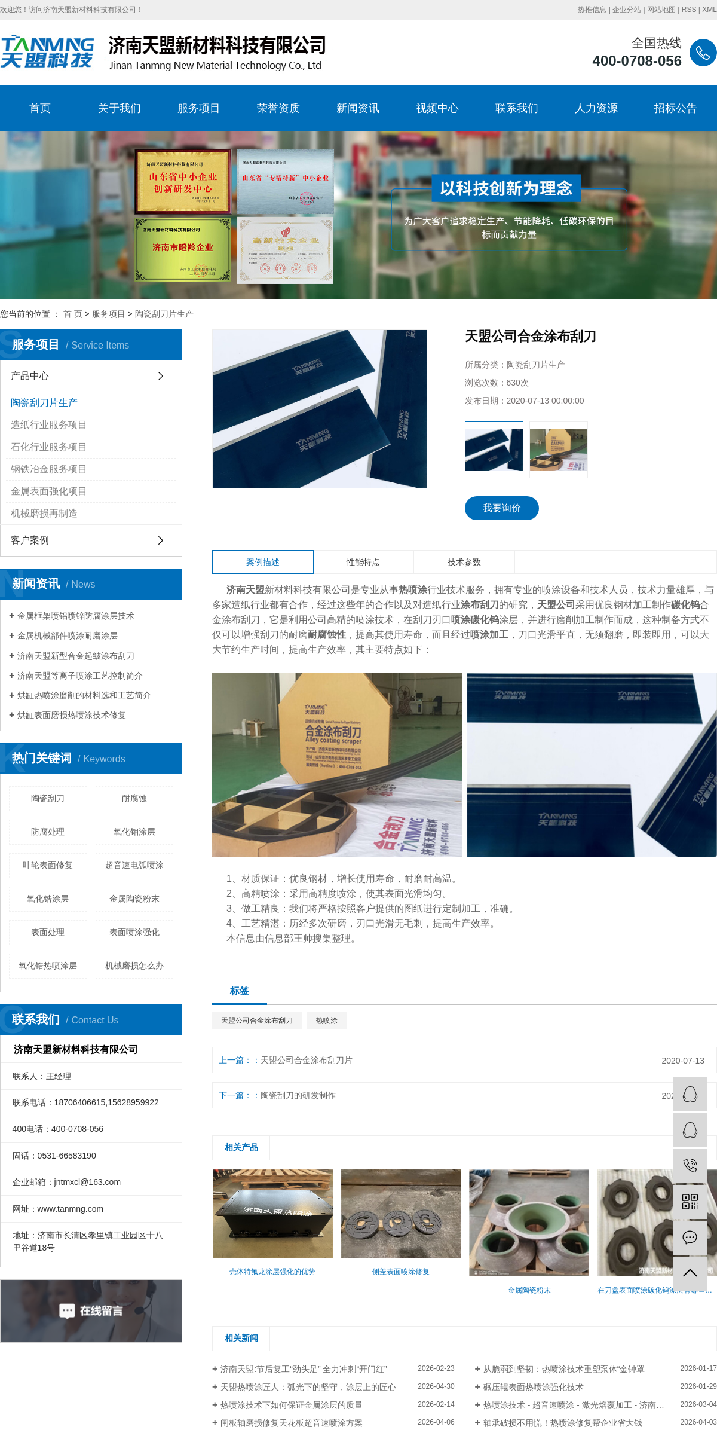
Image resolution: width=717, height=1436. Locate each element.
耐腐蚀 (134, 798)
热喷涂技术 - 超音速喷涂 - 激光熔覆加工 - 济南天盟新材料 (590, 1405)
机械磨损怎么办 (134, 965)
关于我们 (119, 108)
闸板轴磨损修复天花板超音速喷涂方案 (291, 1423)
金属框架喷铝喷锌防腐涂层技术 (75, 616)
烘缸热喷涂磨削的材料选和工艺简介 (84, 695)
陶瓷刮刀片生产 (164, 314)
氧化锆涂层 (48, 898)
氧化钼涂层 (134, 831)
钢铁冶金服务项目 (49, 469)
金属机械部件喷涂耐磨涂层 (67, 635)
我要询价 (502, 508)
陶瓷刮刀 (48, 798)
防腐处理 (48, 831)
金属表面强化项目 (49, 491)
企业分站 (626, 9)
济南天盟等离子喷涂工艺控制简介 (80, 675)
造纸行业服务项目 (49, 425)
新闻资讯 (357, 108)
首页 (40, 108)
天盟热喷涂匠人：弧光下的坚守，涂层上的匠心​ (308, 1387)
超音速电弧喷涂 (134, 865)
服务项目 (198, 108)
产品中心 (30, 376)
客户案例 (30, 540)
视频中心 (437, 108)
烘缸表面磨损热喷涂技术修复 (71, 715)
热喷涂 (327, 1020)
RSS (689, 9)
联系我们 (516, 108)
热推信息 (592, 9)
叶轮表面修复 (48, 865)
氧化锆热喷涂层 (48, 965)
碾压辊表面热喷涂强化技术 (533, 1387)
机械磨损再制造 (44, 513)
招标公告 (675, 108)
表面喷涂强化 (134, 932)
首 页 (72, 314)
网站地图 (661, 9)
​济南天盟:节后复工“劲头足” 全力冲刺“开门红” (303, 1369)
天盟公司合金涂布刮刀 (257, 1020)
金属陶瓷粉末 (134, 898)
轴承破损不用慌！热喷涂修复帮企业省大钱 (562, 1423)
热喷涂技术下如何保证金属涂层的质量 (291, 1405)
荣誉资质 (278, 108)
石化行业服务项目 (49, 447)
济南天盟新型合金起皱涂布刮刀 (75, 656)
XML (709, 9)
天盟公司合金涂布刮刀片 (307, 1060)
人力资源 (596, 108)
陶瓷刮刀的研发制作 (298, 1095)
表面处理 (48, 932)
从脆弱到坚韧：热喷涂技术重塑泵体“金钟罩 (564, 1369)
